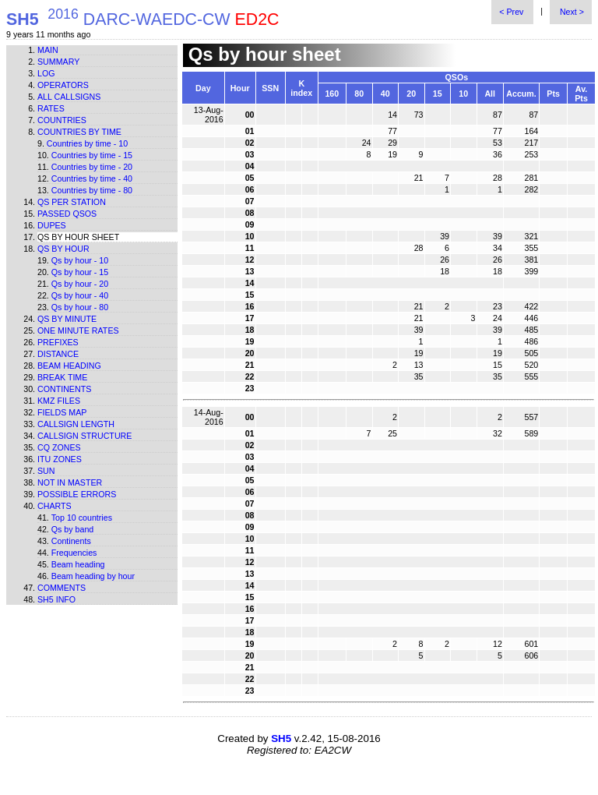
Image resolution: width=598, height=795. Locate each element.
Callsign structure (84, 435)
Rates (51, 108)
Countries (61, 120)
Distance (58, 354)
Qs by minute (67, 318)
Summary (58, 61)
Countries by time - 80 (91, 190)
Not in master (69, 482)
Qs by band (72, 529)
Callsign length (75, 424)
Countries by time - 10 (87, 143)
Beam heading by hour (93, 576)
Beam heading (69, 365)
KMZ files (58, 400)
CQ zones (59, 447)
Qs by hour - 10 (79, 260)
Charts (54, 506)
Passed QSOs (67, 213)
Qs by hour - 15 (79, 272)
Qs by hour (63, 248)
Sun (46, 470)
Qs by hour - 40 (79, 295)
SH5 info (56, 599)
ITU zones (59, 459)
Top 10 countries (81, 517)
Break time (62, 377)
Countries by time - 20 (91, 166)
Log (46, 73)
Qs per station (71, 202)
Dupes (51, 225)
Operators (63, 85)
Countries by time (79, 131)
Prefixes (58, 342)
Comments (61, 587)
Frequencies (74, 552)
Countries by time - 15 (91, 155)
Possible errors (76, 494)
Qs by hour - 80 (79, 307)
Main (47, 50)
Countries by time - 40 (91, 178)
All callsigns (68, 96)
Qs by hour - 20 (79, 283)
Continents (64, 389)
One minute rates (78, 330)
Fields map (61, 412)
